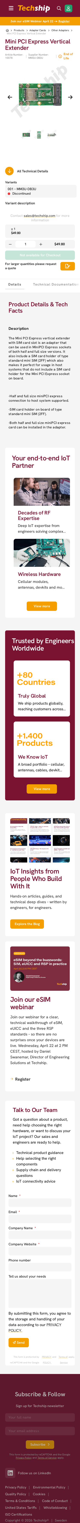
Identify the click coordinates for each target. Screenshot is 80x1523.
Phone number (20, 1260)
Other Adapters (60, 30)
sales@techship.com (39, 215)
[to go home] (34, 9)
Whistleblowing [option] (55, 1507)
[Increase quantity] (40, 244)
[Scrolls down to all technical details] (9, 171)
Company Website (24, 1244)
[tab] (14, 284)
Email (14, 1212)
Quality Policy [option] (15, 1494)
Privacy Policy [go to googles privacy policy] (24, 1457)
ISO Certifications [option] (18, 1514)
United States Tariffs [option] (21, 1507)
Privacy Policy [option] (15, 1487)
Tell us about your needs (27, 1276)
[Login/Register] (68, 8)
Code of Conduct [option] (55, 1501)
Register (64, 21)
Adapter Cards (37, 30)
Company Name (22, 1228)
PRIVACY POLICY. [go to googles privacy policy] (46, 1359)
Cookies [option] (39, 1494)
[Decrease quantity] (10, 244)
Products (19, 30)
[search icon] (59, 8)
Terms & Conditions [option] (20, 1501)
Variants (11, 182)
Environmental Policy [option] (49, 1487)
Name (14, 1196)
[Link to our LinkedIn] (11, 1473)
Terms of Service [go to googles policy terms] (63, 1359)
